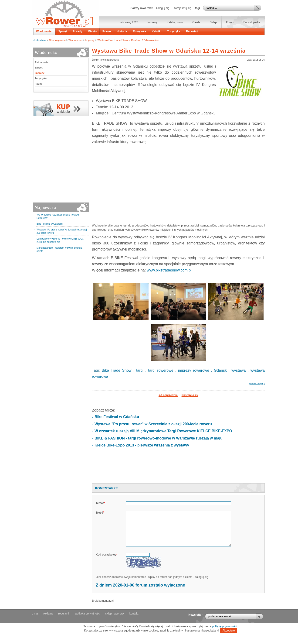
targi (139, 370)
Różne (38, 83)
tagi (197, 8)
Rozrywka (139, 31)
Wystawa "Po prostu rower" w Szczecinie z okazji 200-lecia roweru (153, 424)
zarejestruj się (182, 8)
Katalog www (175, 22)
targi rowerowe (160, 370)
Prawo (106, 31)
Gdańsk (220, 370)
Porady (77, 31)
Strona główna (57, 40)
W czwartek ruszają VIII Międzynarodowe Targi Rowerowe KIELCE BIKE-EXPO (163, 431)
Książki (156, 31)
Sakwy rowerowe (141, 8)
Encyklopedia (252, 22)
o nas (35, 613)
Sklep (213, 22)
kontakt (134, 613)
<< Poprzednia (168, 395)
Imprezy (153, 22)
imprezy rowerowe (193, 370)
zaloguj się (162, 8)
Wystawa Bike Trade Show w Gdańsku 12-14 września (128, 40)
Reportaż (192, 31)
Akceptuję (229, 630)
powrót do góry (257, 383)
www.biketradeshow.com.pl (169, 270)
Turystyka (173, 31)
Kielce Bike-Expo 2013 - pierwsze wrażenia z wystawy (142, 445)
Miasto (92, 31)
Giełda (196, 22)
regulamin (64, 613)
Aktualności (42, 62)
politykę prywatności (224, 626)
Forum (230, 22)
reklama (48, 613)
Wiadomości (44, 31)
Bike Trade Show (117, 370)
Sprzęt (62, 31)
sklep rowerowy (115, 613)
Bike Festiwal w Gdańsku (50, 224)
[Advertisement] (178, 182)
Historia (122, 31)
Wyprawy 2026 (129, 22)
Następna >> (190, 395)
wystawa (238, 370)
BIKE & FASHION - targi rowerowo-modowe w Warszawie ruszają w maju (159, 438)
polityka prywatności (87, 613)
